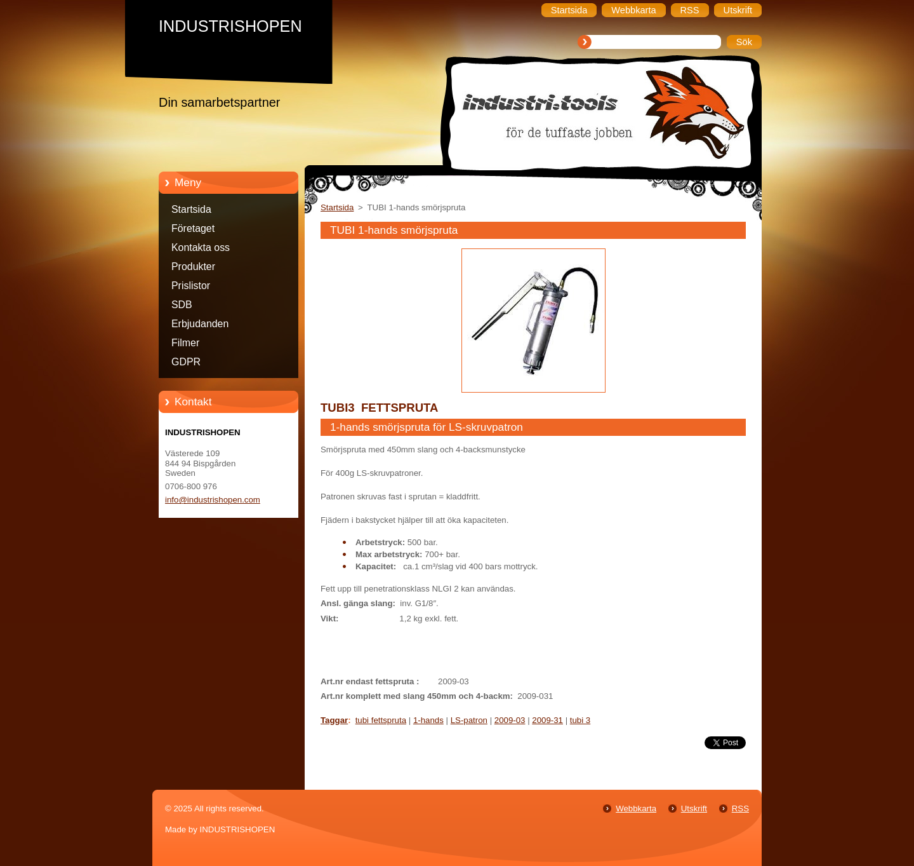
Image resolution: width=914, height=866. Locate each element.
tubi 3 (580, 720)
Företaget (193, 228)
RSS (740, 808)
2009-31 (547, 720)
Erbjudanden (199, 323)
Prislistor (190, 285)
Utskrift (694, 808)
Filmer (185, 342)
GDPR (186, 361)
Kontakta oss (200, 247)
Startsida (191, 209)
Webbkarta (636, 808)
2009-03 (510, 720)
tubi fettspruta (380, 720)
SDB (181, 304)
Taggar (334, 720)
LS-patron (469, 720)
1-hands (428, 720)
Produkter (193, 266)
